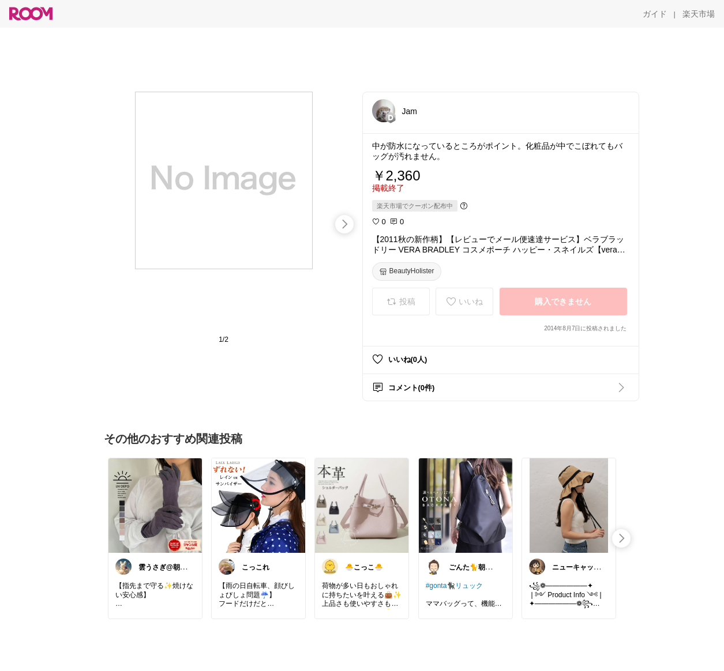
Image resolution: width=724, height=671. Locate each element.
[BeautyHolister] (406, 271)
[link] (155, 505)
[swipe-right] (344, 224)
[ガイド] (655, 14)
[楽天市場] (698, 14)
